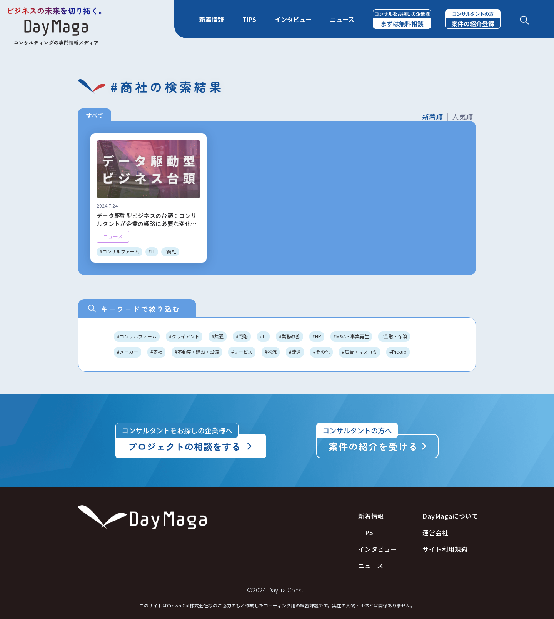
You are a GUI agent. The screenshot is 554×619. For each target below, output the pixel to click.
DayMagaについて (450, 516)
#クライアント (184, 336)
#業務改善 (289, 336)
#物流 (271, 351)
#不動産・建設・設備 (197, 351)
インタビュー (293, 19)
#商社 (156, 351)
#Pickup (398, 351)
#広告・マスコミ (359, 351)
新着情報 (211, 19)
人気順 (462, 116)
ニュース (342, 19)
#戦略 (242, 336)
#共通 (218, 336)
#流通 (295, 351)
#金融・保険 (394, 336)
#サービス (241, 351)
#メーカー (127, 351)
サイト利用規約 (445, 549)
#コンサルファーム (137, 336)
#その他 (321, 351)
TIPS (249, 19)
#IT (263, 336)
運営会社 (435, 532)
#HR (316, 336)
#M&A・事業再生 (351, 336)
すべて (94, 115)
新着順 (432, 116)
